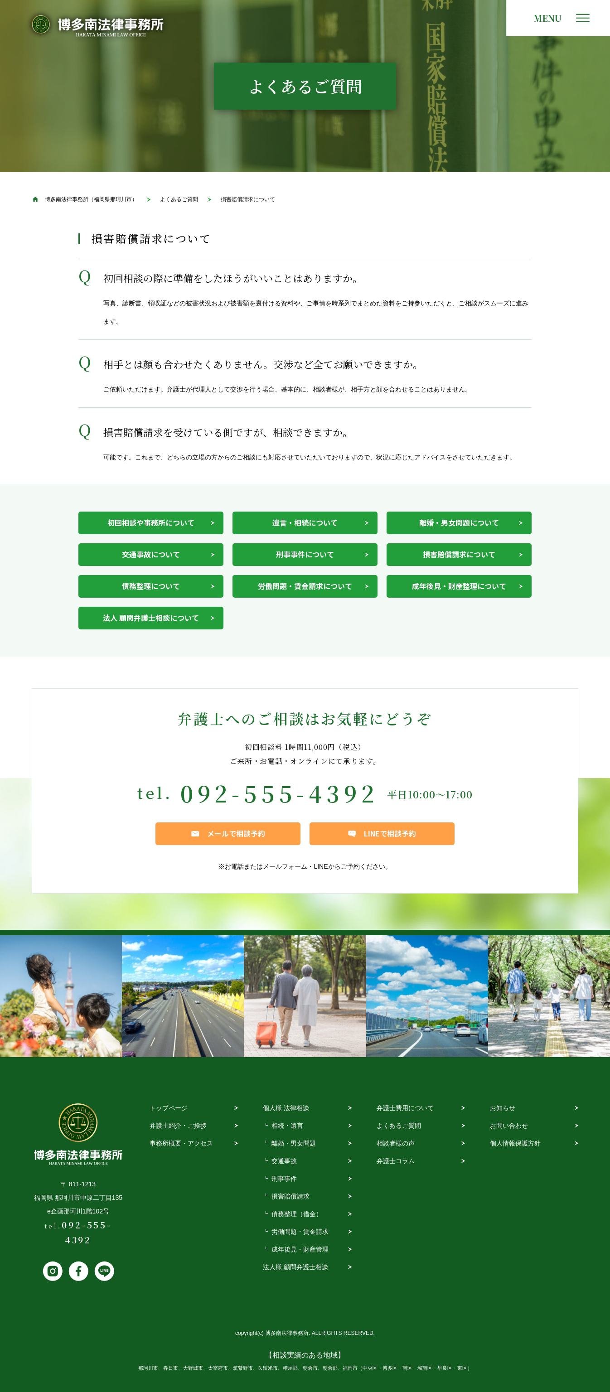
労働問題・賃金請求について (305, 585)
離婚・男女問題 (293, 1143)
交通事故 (284, 1161)
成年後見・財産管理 (300, 1249)
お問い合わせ (509, 1125)
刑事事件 (284, 1178)
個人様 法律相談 (286, 1108)
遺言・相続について (305, 522)
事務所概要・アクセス (181, 1143)
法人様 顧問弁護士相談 (295, 1267)
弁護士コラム (396, 1161)
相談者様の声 (396, 1143)
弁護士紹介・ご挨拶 (178, 1125)
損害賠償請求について (459, 554)
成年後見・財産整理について (459, 585)
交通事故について (151, 554)
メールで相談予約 (236, 833)
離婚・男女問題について (459, 522)
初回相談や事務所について (150, 522)
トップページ (169, 1108)
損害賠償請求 (290, 1196)
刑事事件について (305, 554)
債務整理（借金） (296, 1214)
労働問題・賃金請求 (300, 1231)
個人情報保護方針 (515, 1143)
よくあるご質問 (399, 1125)
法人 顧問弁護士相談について (151, 617)
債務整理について (151, 585)
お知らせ (502, 1108)
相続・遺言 (287, 1125)
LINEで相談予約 (390, 833)
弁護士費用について (405, 1108)
